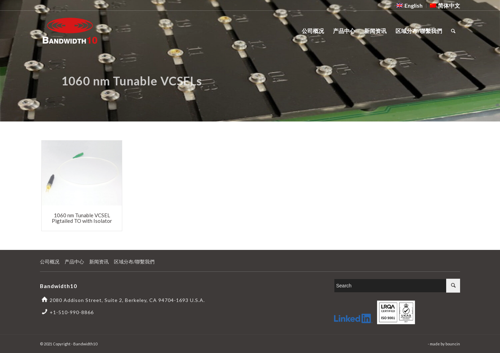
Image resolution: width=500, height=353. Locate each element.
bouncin (452, 344)
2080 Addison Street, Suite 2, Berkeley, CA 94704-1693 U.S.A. (127, 300)
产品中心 (74, 261)
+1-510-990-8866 (72, 312)
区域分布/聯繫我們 (134, 261)
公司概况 (49, 261)
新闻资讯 (99, 261)
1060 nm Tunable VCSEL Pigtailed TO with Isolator (82, 218)
